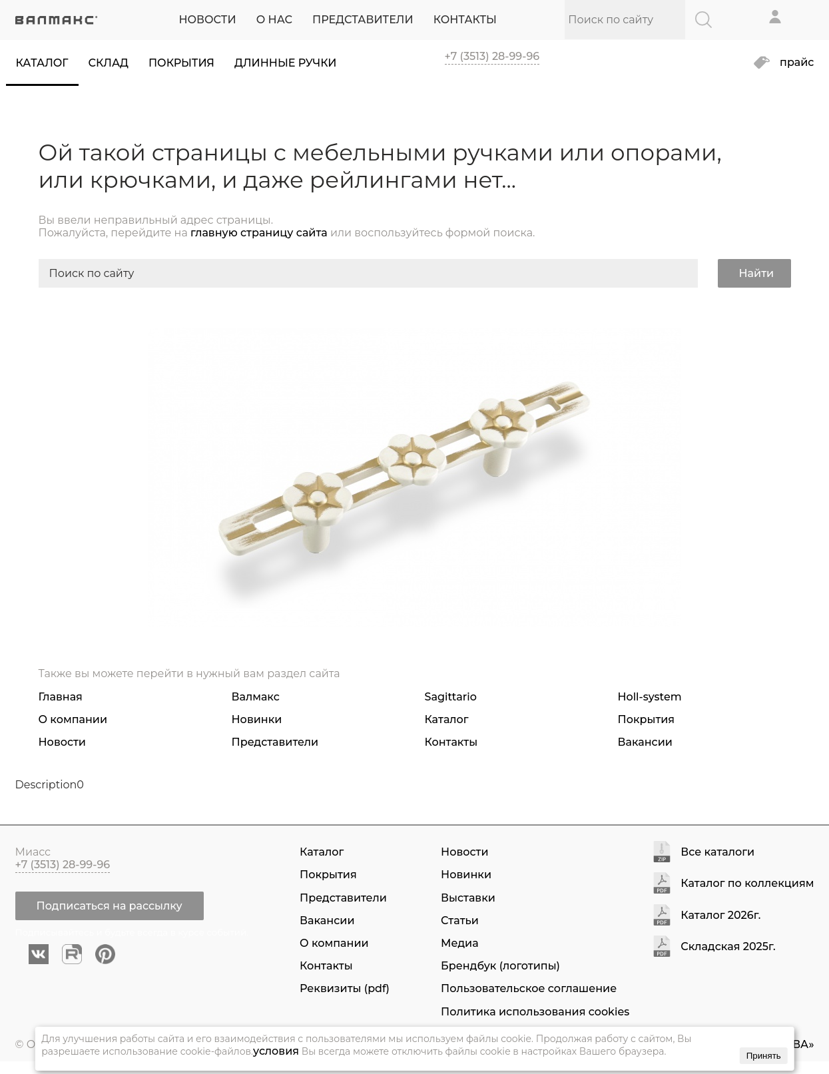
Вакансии (645, 742)
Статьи (460, 920)
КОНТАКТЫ (465, 19)
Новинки (257, 719)
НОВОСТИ (207, 19)
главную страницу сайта (259, 232)
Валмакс (256, 696)
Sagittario (451, 696)
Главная (61, 696)
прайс (797, 62)
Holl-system (650, 696)
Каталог (42, 63)
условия (276, 1051)
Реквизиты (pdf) (345, 988)
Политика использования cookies (535, 1011)
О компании (73, 719)
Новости (62, 742)
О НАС (274, 19)
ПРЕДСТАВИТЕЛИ (363, 19)
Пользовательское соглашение (529, 988)
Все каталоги (717, 853)
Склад (109, 63)
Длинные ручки (285, 63)
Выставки (468, 898)
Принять (763, 1056)
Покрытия (181, 63)
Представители (275, 742)
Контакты (451, 742)
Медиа (459, 943)
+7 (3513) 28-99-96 (492, 56)
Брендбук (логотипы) (500, 965)
